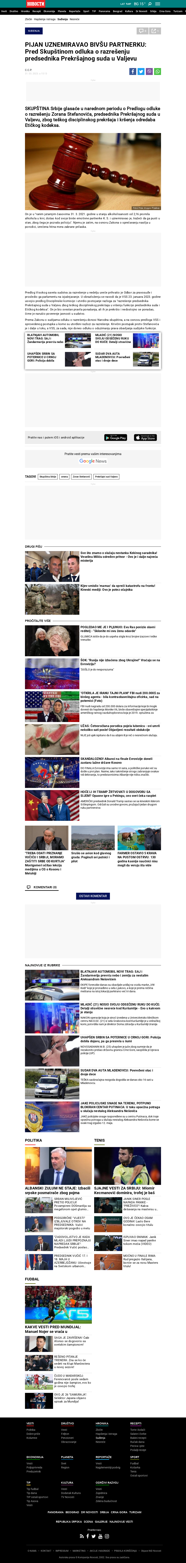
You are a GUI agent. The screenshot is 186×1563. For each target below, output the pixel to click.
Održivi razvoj (107, 1483)
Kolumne (32, 1437)
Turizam (177, 11)
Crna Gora (164, 11)
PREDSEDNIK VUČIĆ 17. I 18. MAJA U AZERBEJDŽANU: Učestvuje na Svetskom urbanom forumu (72, 1261)
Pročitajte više (38, 621)
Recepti (36, 11)
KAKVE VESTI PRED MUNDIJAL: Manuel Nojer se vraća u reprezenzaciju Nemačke (53, 1331)
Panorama (104, 11)
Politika (33, 1140)
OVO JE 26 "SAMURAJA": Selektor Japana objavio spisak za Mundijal (70, 1398)
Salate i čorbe (138, 1433)
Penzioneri (67, 1437)
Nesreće (74, 19)
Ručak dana (137, 1441)
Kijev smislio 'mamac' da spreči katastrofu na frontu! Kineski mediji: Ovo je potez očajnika (118, 587)
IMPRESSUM (62, 1551)
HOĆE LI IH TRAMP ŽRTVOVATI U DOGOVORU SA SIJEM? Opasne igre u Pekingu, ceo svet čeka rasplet (118, 794)
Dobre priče (33, 1433)
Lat (122, 4)
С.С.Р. (28, 70)
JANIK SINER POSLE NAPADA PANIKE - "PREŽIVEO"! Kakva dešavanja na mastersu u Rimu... (139, 1204)
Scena (88, 1522)
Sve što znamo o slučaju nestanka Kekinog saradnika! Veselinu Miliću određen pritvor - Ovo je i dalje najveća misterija (119, 556)
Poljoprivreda (34, 1467)
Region (65, 1467)
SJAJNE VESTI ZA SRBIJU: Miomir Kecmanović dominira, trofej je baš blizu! (124, 1193)
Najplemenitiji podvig (108, 1467)
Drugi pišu (33, 547)
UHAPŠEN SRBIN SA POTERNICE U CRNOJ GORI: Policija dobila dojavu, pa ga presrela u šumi (43, 360)
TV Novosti (67, 1497)
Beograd (117, 11)
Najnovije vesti (121, 1522)
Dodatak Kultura (71, 1493)
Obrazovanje (68, 1441)
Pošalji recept (138, 1450)
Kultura (129, 11)
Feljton (65, 1433)
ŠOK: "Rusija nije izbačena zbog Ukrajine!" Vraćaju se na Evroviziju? (120, 662)
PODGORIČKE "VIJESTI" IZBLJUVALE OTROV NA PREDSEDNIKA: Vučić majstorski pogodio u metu (72, 1223)
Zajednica (101, 1493)
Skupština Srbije (48, 476)
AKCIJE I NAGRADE (100, 1551)
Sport (86, 11)
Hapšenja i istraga (45, 19)
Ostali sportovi (139, 1475)
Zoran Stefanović (81, 476)
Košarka (135, 1467)
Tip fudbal (32, 1489)
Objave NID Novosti (151, 1551)
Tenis (99, 1140)
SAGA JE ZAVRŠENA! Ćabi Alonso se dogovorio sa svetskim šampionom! (71, 1341)
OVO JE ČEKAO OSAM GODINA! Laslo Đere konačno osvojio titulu (138, 1221)
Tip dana (32, 1493)
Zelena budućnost (106, 1501)
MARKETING (79, 1551)
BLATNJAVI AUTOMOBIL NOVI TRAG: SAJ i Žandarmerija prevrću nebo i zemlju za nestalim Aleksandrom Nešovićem (114, 975)
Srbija (153, 11)
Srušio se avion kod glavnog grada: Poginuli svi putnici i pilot (91, 857)
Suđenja (62, 19)
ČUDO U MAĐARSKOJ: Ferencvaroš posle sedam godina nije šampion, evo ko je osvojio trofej (72, 1381)
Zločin (28, 19)
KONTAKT (46, 1551)
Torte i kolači (137, 1429)
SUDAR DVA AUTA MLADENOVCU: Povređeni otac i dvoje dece (112, 357)
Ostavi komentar (93, 896)
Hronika (25, 11)
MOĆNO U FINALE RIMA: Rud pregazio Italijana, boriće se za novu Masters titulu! (140, 1261)
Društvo (14, 11)
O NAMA (32, 1551)
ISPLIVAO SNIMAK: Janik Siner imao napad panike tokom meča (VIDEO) (139, 1240)
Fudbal (32, 1279)
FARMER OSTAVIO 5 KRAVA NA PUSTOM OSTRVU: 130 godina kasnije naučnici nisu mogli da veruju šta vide (138, 859)
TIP (94, 11)
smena (64, 476)
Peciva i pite (137, 1445)
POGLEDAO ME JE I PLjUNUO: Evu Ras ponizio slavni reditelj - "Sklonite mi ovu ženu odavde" (118, 629)
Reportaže (74, 11)
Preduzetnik (34, 1471)
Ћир (128, 4)
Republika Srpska (69, 1522)
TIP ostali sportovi (37, 1497)
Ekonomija (49, 11)
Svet (63, 1463)
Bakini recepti (138, 1437)
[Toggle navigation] (157, 4)
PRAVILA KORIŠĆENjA (125, 1551)
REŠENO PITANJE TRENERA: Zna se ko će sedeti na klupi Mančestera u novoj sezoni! (72, 1362)
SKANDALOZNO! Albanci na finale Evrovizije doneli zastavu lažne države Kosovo (116, 760)
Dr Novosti (141, 11)
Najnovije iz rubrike (42, 965)
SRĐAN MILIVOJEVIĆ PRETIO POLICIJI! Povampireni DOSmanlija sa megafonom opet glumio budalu (72, 1204)
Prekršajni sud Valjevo (106, 476)
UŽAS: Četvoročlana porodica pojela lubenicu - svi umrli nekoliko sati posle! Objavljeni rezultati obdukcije (120, 728)
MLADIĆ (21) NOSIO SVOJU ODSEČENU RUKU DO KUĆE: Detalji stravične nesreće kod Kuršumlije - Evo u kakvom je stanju (113, 342)
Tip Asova (32, 1501)
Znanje (100, 1497)
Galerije (101, 1522)
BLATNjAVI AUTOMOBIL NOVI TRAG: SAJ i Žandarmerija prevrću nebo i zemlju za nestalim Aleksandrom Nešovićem (45, 342)
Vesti (4, 11)
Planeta (62, 11)
